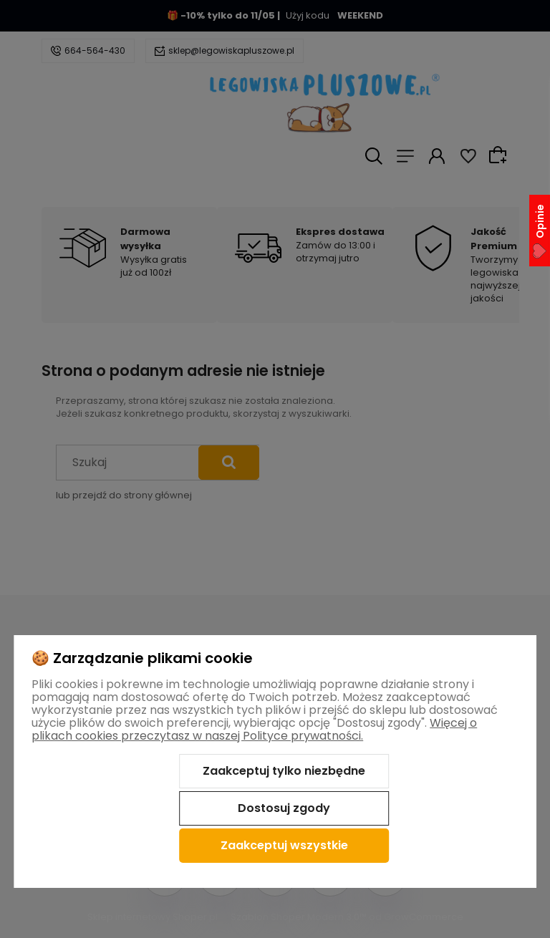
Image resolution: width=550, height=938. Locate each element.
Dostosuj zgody (284, 808)
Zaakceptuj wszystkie (284, 845)
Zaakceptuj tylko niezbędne (284, 771)
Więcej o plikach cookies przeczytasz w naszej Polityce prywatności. (254, 729)
